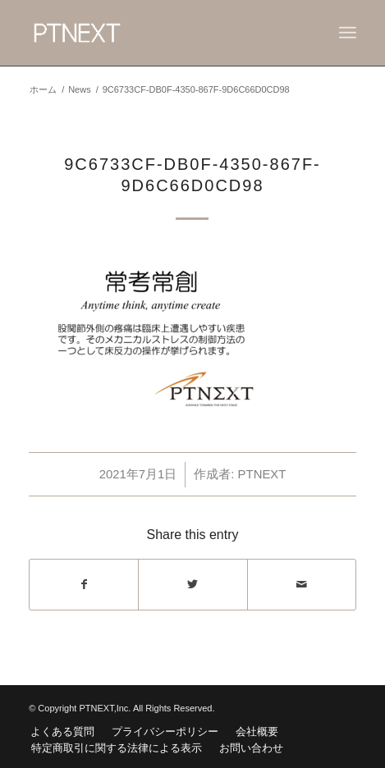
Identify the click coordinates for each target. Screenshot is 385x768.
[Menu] (347, 33)
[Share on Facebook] (84, 585)
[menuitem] (62, 732)
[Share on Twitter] (192, 585)
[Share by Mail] (301, 585)
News (79, 89)
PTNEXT (262, 474)
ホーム (43, 89)
